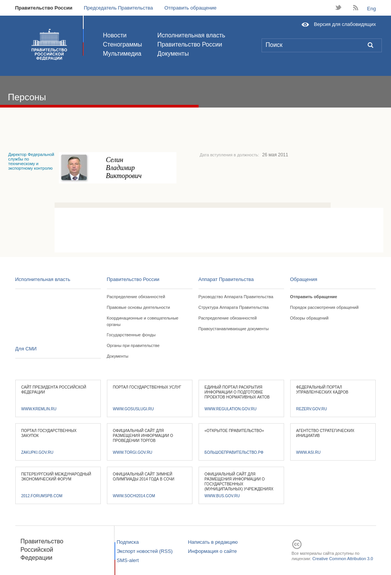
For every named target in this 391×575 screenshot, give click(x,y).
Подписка (128, 542)
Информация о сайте (212, 551)
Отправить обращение (190, 8)
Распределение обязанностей (136, 296)
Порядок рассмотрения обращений (324, 307)
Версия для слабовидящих (345, 24)
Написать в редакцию (213, 542)
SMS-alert (128, 560)
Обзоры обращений (309, 318)
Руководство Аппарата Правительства (236, 296)
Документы (173, 53)
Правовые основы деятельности (138, 307)
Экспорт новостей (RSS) (145, 551)
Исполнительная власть (191, 35)
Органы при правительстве (133, 345)
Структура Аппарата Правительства (234, 307)
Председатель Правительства (118, 8)
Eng (371, 8)
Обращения (303, 279)
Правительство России (44, 8)
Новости (115, 35)
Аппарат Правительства (226, 279)
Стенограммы (122, 44)
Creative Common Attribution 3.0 (342, 558)
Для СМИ (26, 349)
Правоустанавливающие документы (234, 328)
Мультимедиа (122, 53)
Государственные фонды (131, 334)
